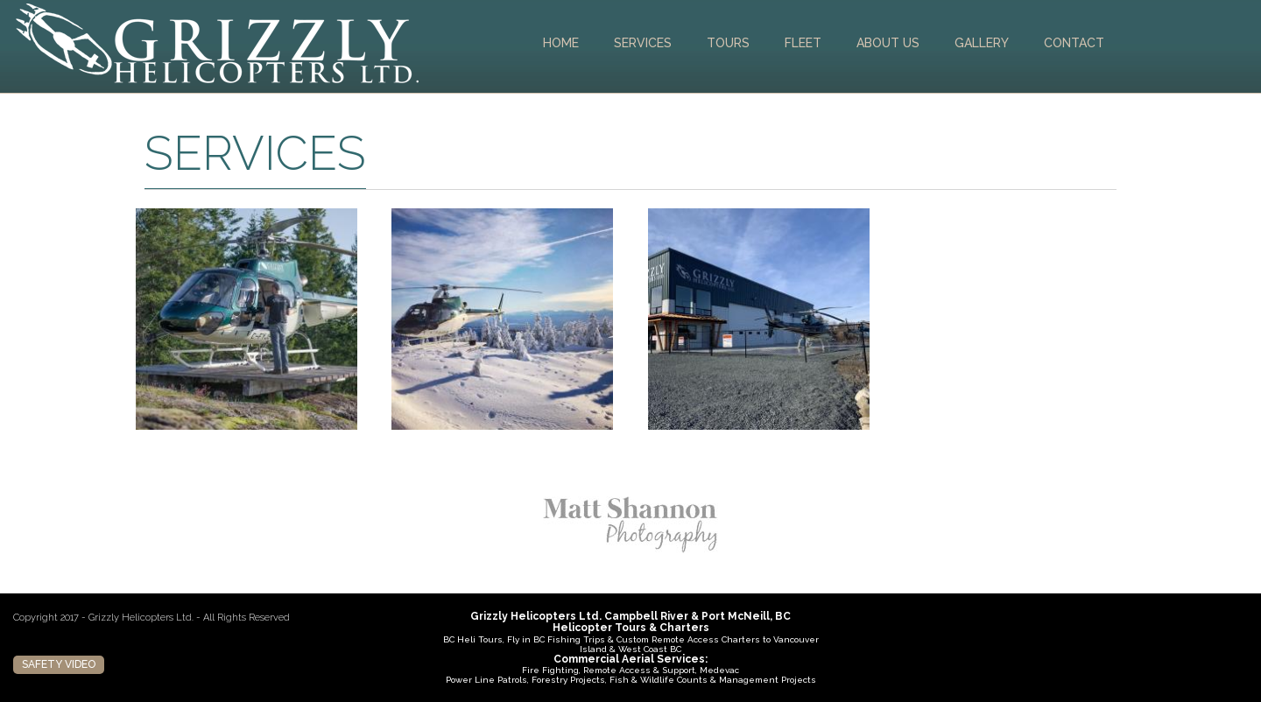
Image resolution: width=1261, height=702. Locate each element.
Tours (728, 43)
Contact (1074, 43)
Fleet (803, 43)
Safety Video (58, 664)
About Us (887, 43)
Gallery (982, 43)
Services (643, 43)
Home (561, 43)
